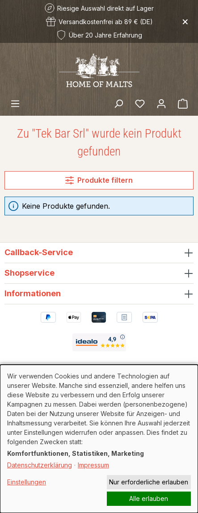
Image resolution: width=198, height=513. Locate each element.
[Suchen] (118, 103)
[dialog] (99, 439)
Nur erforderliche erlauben (148, 482)
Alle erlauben (148, 498)
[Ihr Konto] (161, 103)
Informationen (32, 293)
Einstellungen (26, 482)
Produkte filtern (99, 180)
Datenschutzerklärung (39, 465)
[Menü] (15, 103)
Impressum (93, 465)
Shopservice (29, 273)
